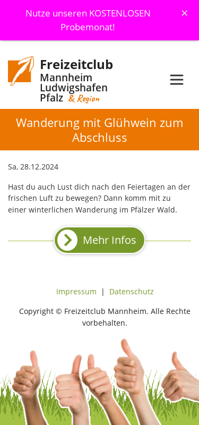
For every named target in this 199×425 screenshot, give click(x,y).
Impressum (76, 291)
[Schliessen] (184, 13)
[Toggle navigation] (176, 80)
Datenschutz (131, 291)
